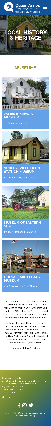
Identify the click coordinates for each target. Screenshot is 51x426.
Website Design (23, 416)
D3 (34, 416)
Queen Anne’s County (11, 378)
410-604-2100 (9, 397)
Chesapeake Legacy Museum (22, 278)
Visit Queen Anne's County (33, 413)
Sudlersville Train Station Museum (22, 169)
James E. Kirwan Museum (18, 115)
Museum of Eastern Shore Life (22, 224)
